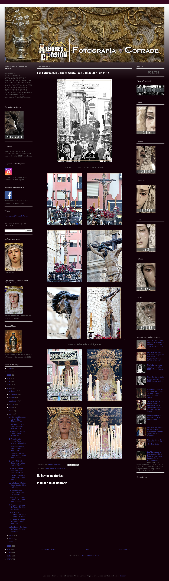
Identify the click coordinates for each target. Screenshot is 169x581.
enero (11, 542)
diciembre (13, 391)
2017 (9, 388)
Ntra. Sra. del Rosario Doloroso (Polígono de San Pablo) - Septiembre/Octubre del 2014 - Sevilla (155, 357)
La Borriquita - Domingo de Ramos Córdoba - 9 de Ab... (18, 529)
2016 (9, 546)
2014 (9, 552)
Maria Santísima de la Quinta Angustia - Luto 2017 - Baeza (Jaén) (155, 379)
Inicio (87, 549)
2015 (9, 549)
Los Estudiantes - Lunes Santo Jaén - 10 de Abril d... (17, 492)
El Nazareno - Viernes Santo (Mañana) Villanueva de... (17, 426)
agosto (12, 404)
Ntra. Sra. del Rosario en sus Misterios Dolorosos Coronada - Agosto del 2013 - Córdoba (155, 432)
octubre (12, 398)
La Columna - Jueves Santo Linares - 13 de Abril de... (17, 434)
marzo (11, 535)
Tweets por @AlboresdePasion (16, 216)
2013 (9, 556)
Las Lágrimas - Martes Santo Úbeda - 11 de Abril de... (17, 485)
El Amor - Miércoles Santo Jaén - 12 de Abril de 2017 (17, 463)
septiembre (13, 401)
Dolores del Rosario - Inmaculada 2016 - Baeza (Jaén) (155, 417)
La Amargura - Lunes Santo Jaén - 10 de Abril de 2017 (17, 500)
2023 (9, 368)
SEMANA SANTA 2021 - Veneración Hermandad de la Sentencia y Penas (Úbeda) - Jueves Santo (155, 406)
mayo (11, 411)
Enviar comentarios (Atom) (90, 555)
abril (11, 414)
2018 (9, 385)
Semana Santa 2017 (57, 468)
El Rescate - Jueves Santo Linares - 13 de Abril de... (16, 448)
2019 (9, 382)
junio (11, 407)
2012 (9, 559)
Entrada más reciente (47, 549)
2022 (9, 372)
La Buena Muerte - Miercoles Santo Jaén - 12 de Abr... (16, 470)
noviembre (13, 394)
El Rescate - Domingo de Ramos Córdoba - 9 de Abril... (17, 507)
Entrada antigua (124, 549)
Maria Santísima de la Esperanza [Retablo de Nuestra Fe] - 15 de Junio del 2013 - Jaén (155, 344)
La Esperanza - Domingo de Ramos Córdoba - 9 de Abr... (17, 514)
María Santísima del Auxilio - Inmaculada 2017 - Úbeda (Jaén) (155, 367)
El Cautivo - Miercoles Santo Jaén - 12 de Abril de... (17, 478)
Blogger (122, 576)
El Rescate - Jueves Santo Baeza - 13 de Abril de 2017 (17, 456)
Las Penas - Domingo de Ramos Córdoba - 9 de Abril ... (17, 522)
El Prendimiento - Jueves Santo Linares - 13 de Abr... (17, 441)
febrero (12, 539)
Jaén (47, 468)
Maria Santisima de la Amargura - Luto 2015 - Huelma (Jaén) (155, 442)
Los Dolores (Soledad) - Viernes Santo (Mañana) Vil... (18, 419)
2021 (9, 375)
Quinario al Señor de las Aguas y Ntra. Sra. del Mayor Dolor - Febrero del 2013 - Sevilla (155, 393)
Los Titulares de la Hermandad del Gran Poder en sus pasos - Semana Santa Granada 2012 (155, 456)
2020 (9, 378)
